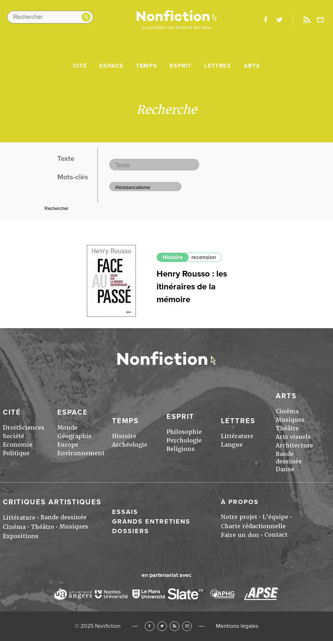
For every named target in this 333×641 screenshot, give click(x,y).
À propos (240, 502)
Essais (125, 512)
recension (203, 257)
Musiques (290, 420)
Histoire (173, 257)
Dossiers (130, 531)
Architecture (294, 445)
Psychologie (184, 440)
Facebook (149, 626)
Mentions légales (237, 626)
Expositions (20, 536)
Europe (67, 444)
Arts (252, 66)
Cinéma (287, 411)
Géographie (74, 436)
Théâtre (287, 428)
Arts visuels (293, 437)
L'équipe (275, 517)
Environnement (81, 453)
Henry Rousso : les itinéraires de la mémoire (192, 287)
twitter (279, 20)
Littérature (237, 436)
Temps (146, 66)
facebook (265, 20)
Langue (232, 444)
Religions (180, 449)
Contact (275, 534)
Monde (67, 427)
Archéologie (129, 444)
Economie (17, 444)
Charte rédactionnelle (253, 526)
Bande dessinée (289, 457)
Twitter (162, 626)
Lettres (217, 66)
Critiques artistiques (52, 502)
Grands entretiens (151, 521)
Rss (306, 20)
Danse (285, 469)
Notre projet (239, 517)
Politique (16, 453)
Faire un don (240, 535)
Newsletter (320, 20)
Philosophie (184, 432)
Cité (80, 66)
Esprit (181, 66)
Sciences (31, 427)
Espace (111, 66)
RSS (174, 626)
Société (13, 436)
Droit (10, 427)
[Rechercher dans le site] (50, 17)
